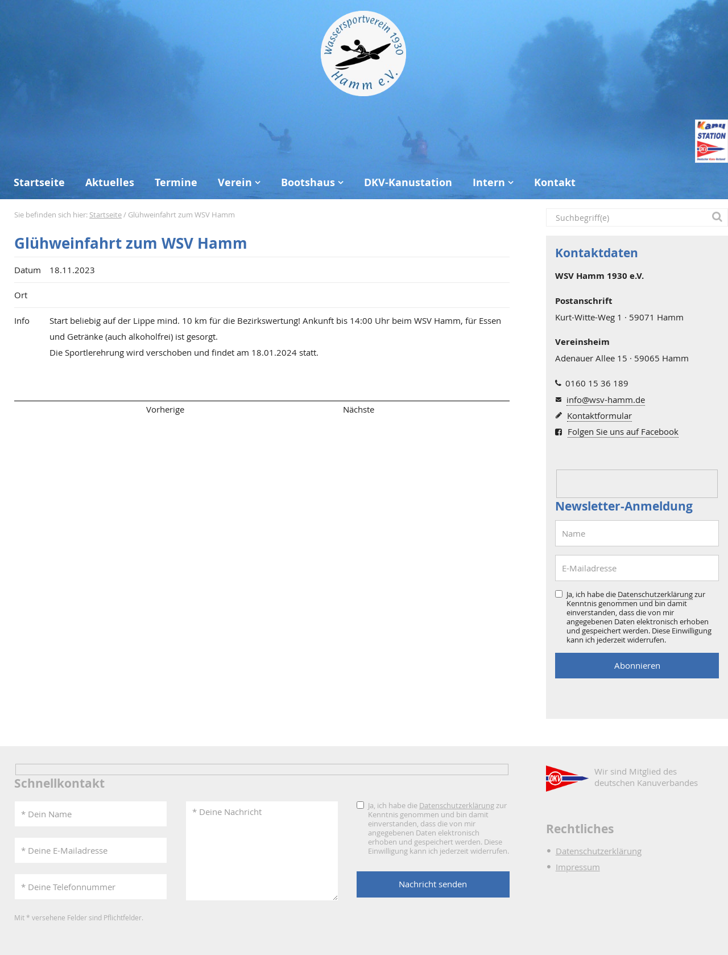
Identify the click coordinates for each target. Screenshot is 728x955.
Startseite (39, 182)
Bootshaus (308, 182)
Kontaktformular (599, 415)
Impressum (578, 866)
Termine (176, 182)
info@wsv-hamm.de (605, 399)
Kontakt (555, 182)
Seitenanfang (47, 409)
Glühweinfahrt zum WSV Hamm (130, 243)
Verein (235, 182)
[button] (719, 217)
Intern (489, 182)
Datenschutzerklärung (655, 594)
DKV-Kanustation (408, 182)
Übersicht (261, 409)
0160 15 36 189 (596, 383)
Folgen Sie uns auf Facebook (623, 431)
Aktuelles (109, 182)
